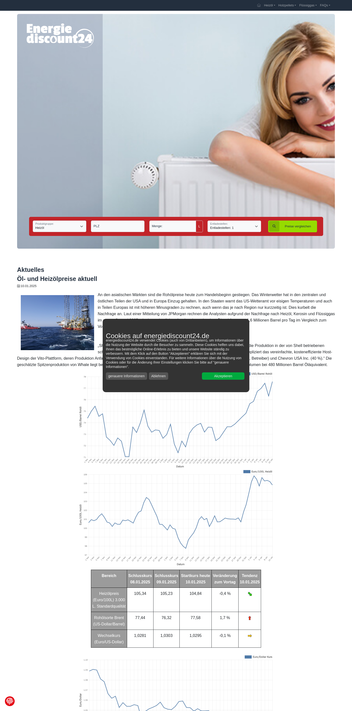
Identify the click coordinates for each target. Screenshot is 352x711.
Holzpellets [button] (286, 5)
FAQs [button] (324, 5)
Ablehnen (158, 376)
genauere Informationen (126, 376)
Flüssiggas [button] (306, 5)
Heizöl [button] (268, 5)
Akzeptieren (223, 376)
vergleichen (290, 226)
